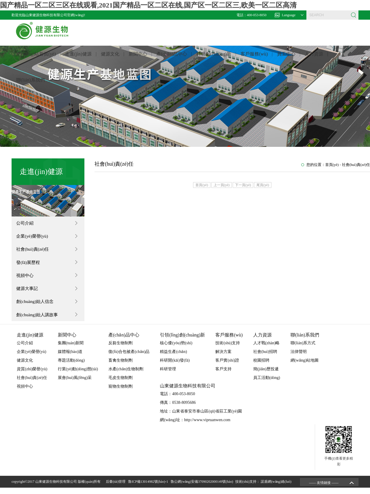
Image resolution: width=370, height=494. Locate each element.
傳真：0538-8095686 (178, 409)
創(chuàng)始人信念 (37, 306)
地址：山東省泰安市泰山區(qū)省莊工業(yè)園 (201, 417)
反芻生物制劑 (120, 349)
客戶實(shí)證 (227, 367)
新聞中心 (138, 58)
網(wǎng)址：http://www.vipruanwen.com (195, 426)
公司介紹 (26, 223)
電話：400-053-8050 (251, 15)
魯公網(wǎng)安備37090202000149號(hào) (203, 488)
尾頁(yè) (262, 185)
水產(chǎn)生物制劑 (126, 375)
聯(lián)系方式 (303, 349)
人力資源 (314, 58)
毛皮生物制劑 (120, 384)
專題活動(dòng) (71, 367)
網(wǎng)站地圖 (305, 367)
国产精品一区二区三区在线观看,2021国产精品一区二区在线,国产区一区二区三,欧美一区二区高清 (148, 5)
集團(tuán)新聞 (71, 349)
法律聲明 (299, 358)
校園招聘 (261, 367)
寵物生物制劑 (120, 393)
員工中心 (286, 58)
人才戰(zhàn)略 (266, 349)
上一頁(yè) (222, 185)
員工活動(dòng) (266, 384)
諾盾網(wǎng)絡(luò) (276, 488)
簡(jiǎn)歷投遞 (266, 375)
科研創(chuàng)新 (213, 58)
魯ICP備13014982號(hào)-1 (149, 488)
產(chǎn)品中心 (171, 58)
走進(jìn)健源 (78, 58)
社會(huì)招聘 (265, 358)
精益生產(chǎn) (173, 358)
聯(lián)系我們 (30, 84)
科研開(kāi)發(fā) (175, 367)
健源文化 (110, 58)
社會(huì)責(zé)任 (34, 251)
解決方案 (223, 358)
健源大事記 (28, 292)
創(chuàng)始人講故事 (39, 320)
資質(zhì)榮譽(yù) (32, 375)
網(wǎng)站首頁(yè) (36, 58)
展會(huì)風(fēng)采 (75, 384)
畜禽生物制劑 (120, 367)
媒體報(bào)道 (70, 358)
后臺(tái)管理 (116, 488)
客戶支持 (223, 375)
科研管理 (168, 375)
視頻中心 (26, 278)
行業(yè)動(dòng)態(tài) (78, 375)
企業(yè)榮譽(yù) (34, 237)
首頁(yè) (332, 164)
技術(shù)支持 (227, 349)
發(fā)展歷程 (29, 264)
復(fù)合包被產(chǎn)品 (129, 358)
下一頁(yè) (243, 185)
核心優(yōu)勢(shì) (176, 349)
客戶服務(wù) (254, 58)
